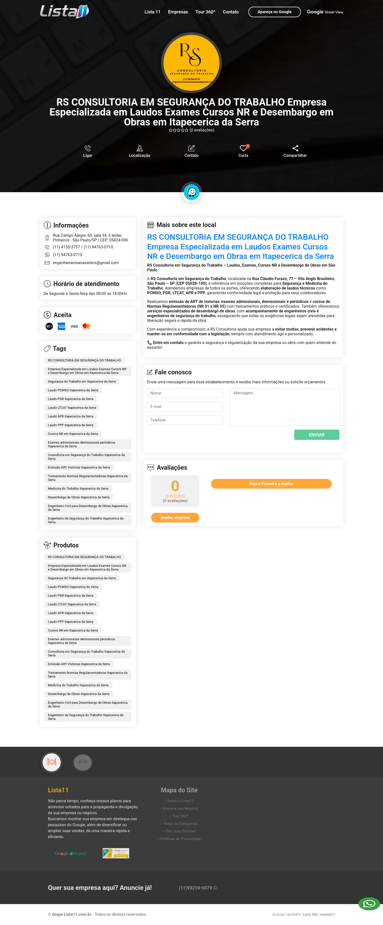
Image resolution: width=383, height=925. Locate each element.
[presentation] (260, 437)
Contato (231, 11)
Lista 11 (153, 11)
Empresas (178, 11)
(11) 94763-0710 (98, 247)
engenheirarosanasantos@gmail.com (86, 262)
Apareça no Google (274, 11)
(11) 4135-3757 (67, 247)
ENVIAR (317, 434)
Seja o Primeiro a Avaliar (271, 483)
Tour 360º (206, 11)
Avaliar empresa (175, 517)
